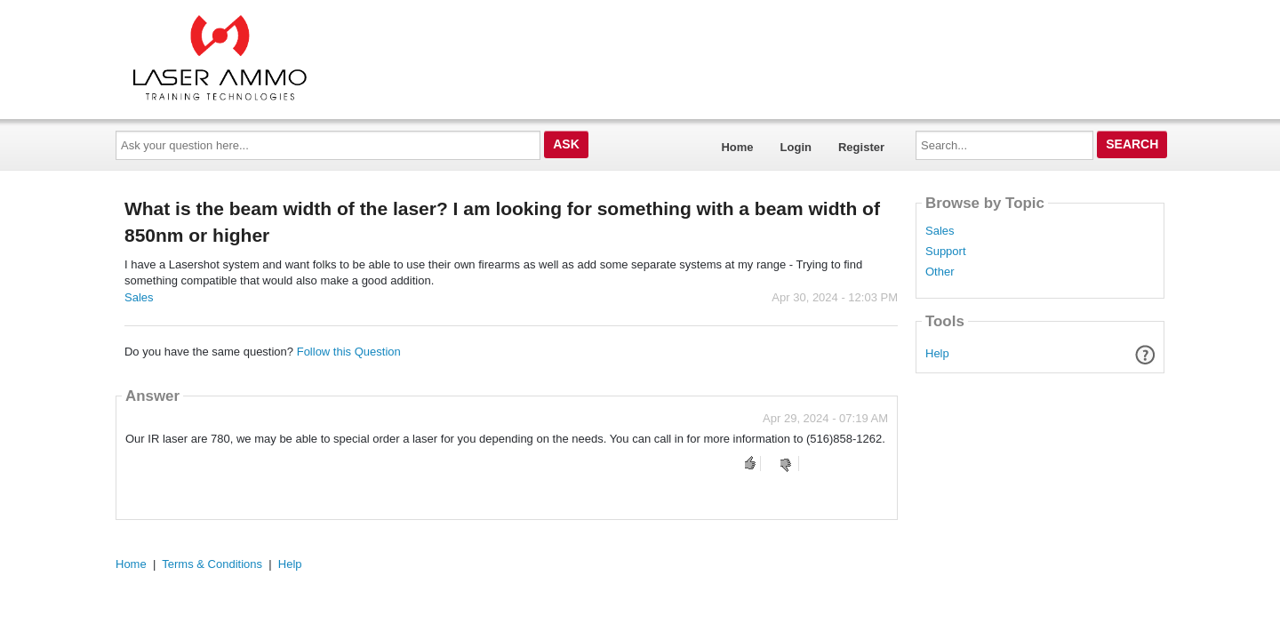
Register (861, 147)
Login (796, 147)
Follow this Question (349, 351)
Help (937, 353)
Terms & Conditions (212, 564)
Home (737, 147)
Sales (139, 297)
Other (940, 272)
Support (945, 251)
